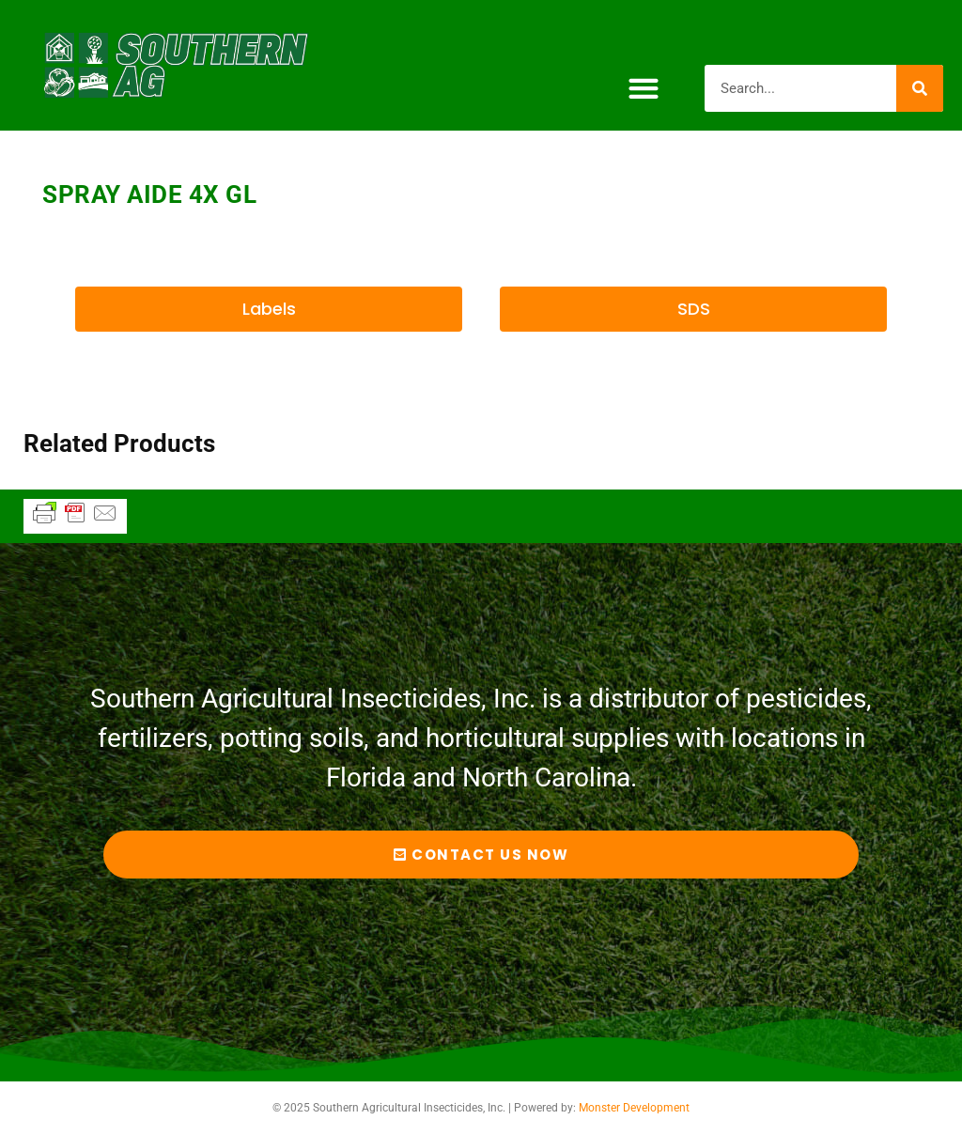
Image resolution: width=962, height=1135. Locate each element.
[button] (643, 88)
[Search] (919, 88)
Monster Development (634, 1107)
